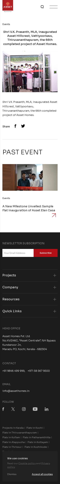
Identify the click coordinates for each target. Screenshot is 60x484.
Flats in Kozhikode (35, 446)
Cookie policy (27, 463)
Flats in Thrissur (12, 446)
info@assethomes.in (15, 391)
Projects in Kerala (13, 427)
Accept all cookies (42, 474)
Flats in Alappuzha (13, 442)
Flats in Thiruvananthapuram (19, 432)
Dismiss (11, 474)
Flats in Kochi (34, 427)
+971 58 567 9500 (39, 371)
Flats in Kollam (11, 437)
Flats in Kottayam (38, 442)
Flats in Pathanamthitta (36, 437)
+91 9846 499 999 (13, 371)
